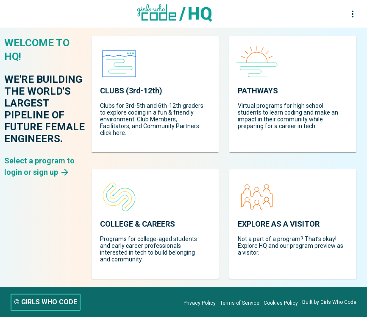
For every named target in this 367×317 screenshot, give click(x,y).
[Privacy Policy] (200, 303)
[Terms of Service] (239, 303)
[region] (155, 94)
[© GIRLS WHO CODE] (46, 302)
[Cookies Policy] (281, 303)
